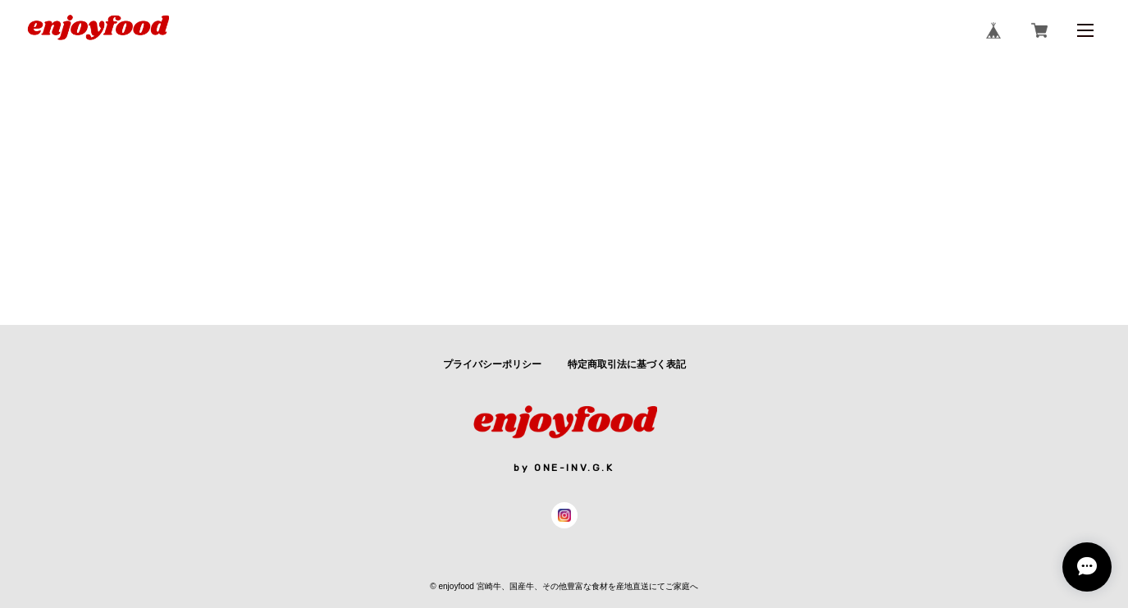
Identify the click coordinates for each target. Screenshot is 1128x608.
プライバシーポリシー (492, 364)
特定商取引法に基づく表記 (627, 364)
